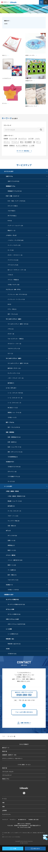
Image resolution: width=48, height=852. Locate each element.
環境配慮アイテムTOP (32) (15, 191)
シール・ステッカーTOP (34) (15, 393)
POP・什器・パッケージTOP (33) (16, 201)
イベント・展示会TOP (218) (15, 560)
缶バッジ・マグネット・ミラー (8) (17, 270)
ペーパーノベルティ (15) (14, 245)
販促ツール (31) (12, 550)
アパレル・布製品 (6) (13, 279)
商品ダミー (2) (11, 230)
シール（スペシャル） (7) (14, 402)
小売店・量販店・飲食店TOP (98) (16, 496)
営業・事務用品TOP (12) (14, 437)
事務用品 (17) (11, 545)
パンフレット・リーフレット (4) (16, 299)
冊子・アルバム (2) (13, 314)
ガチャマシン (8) (12, 471)
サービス (4, 798)
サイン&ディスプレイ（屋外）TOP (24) (18, 363)
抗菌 (34, 142)
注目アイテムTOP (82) (13, 181)
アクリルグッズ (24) (13, 265)
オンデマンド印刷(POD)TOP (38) (16, 604)
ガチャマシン (7, 142)
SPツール (38, 142)
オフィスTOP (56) (12, 535)
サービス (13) (11, 481)
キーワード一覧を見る (23, 151)
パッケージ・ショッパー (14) (15, 225)
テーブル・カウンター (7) (14, 511)
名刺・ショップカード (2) (14, 447)
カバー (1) (10, 353)
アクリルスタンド (7, 775)
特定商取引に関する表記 (34, 819)
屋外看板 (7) (11, 383)
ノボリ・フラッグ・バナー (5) (15, 378)
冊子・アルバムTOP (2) (14, 427)
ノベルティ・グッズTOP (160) (15, 240)
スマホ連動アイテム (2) (14, 476)
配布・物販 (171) (12, 575)
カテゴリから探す (26, 171)
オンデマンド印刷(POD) (22, 145)
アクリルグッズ (15, 142)
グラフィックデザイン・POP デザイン (12, 758)
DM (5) (9, 304)
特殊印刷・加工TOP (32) (14, 644)
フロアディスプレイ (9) (14, 348)
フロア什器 (30, 138)
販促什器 (4, 751)
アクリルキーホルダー (8, 771)
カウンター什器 (13, 138)
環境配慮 (6, 138)
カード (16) (10, 250)
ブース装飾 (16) (12, 570)
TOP (3, 736)
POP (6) (10, 220)
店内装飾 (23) (11, 506)
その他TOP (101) (12, 653)
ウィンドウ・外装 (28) (13, 521)
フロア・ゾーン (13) (13, 516)
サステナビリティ (6, 814)
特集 (3, 802)
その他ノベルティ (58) (13, 284)
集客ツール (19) (12, 565)
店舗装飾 (6, 145)
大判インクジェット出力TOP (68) (16, 624)
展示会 (21, 142)
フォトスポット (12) (13, 580)
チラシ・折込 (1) (12, 309)
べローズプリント (22, 138)
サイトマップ (5, 819)
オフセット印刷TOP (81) (14, 614)
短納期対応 (12, 145)
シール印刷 (31, 145)
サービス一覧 (11, 736)
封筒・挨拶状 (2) (12, 442)
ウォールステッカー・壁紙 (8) (15, 339)
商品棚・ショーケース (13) (15, 501)
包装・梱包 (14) (12, 526)
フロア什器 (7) (11, 211)
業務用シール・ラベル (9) (14, 412)
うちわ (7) (10, 275)
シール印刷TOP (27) (13, 634)
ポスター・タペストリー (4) (15, 255)
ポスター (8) (11, 334)
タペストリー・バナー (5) (14, 343)
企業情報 (4, 810)
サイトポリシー (13, 819)
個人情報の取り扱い (22, 819)
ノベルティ (37, 138)
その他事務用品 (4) (13, 457)
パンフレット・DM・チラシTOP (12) (17, 294)
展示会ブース (5, 747)
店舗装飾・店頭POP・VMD (9, 755)
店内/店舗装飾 (28, 142)
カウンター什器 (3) (13, 206)
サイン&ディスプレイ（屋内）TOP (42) (18, 324)
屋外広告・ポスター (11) (14, 368)
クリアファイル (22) (13, 260)
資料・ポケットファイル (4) (15, 452)
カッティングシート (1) (14, 373)
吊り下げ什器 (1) (12, 216)
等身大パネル (5, 779)
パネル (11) (10, 329)
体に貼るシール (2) (13, 407)
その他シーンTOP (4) (13, 589)
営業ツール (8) (11, 540)
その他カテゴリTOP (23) (14, 466)
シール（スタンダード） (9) (15, 398)
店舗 (3, 806)
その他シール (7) (12, 417)
